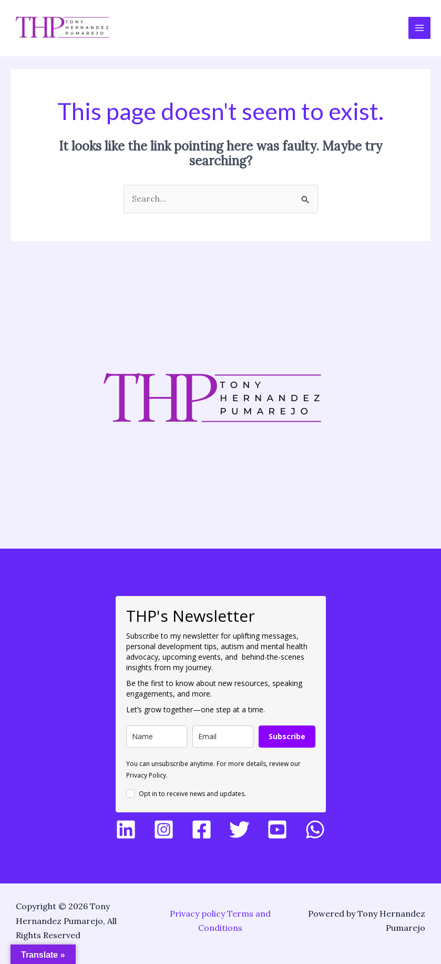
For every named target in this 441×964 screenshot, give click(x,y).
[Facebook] (201, 829)
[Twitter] (239, 829)
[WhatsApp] (315, 829)
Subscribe (287, 736)
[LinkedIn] (126, 829)
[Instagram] (164, 829)
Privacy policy (197, 913)
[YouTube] (277, 829)
